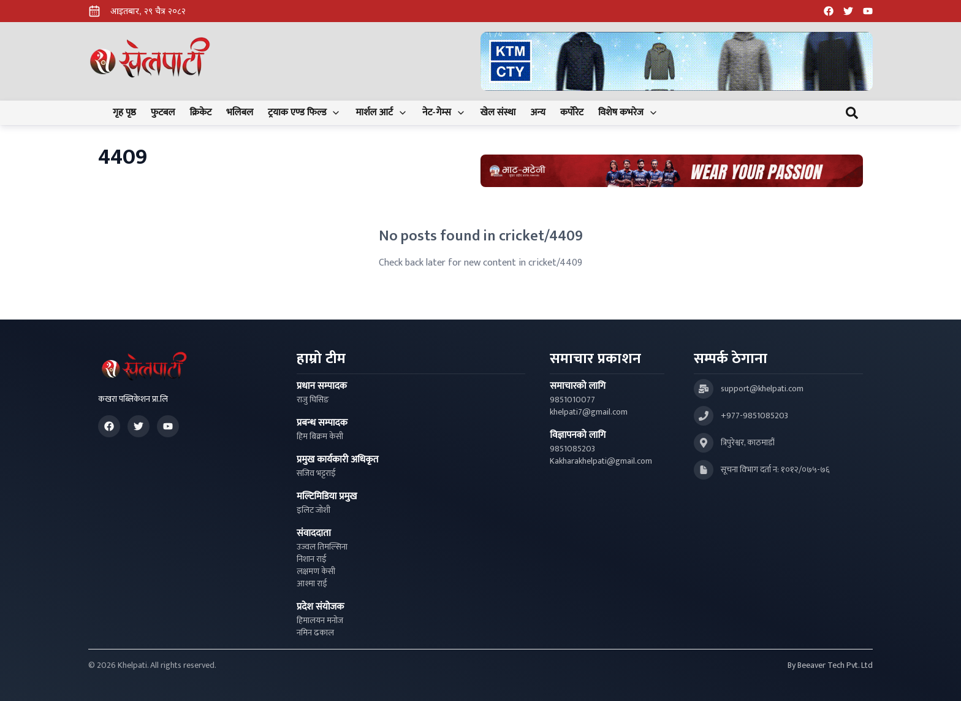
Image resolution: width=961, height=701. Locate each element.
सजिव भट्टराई (316, 473)
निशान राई (312, 559)
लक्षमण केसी (316, 571)
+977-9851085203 (754, 416)
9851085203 (572, 449)
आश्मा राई (312, 584)
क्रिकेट (200, 112)
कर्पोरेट (571, 112)
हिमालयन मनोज (320, 621)
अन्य (537, 112)
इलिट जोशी (313, 510)
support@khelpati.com (762, 389)
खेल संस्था (498, 112)
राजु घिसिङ (313, 400)
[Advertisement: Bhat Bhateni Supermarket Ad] (671, 171)
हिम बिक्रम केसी (320, 437)
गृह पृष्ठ (124, 112)
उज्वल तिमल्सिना (322, 547)
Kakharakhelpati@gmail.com (601, 461)
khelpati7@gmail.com (589, 412)
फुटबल (163, 112)
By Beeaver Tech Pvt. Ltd (830, 665)
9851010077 (572, 400)
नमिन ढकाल (315, 633)
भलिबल (239, 112)
